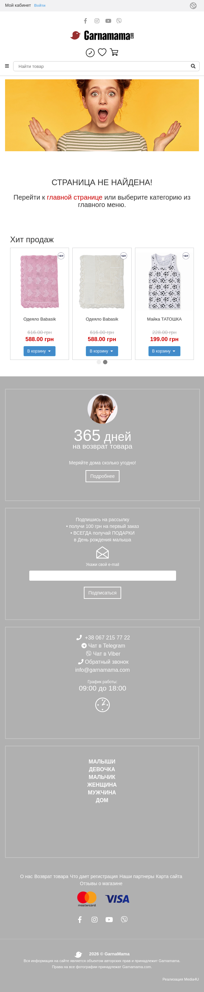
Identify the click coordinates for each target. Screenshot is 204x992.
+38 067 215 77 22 (107, 637)
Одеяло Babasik (39, 319)
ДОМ (102, 800)
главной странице (74, 197)
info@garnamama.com (102, 670)
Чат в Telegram (106, 646)
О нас (26, 876)
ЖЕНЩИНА (102, 785)
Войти (40, 5)
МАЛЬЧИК (102, 777)
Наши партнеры (137, 876)
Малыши (102, 761)
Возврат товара (51, 876)
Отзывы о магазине (101, 883)
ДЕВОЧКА (102, 769)
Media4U (191, 979)
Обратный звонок (106, 662)
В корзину (39, 351)
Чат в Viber (107, 654)
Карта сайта (169, 876)
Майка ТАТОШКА (164, 319)
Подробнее (102, 476)
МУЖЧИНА (102, 792)
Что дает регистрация (94, 876)
